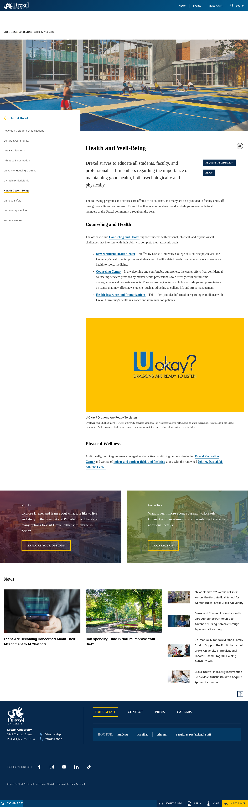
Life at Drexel (25, 32)
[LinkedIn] (76, 767)
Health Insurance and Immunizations (121, 294)
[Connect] (11, 803)
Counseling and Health (124, 237)
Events (197, 5)
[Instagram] (52, 767)
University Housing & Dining (20, 170)
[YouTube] (64, 767)
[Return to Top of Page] (240, 694)
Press (160, 712)
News (182, 5)
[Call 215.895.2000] (51, 739)
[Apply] (194, 803)
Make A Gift (215, 5)
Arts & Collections (14, 150)
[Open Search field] (237, 5)
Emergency (105, 712)
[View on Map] (51, 734)
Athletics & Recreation (17, 160)
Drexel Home (10, 32)
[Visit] (213, 803)
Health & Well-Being (16, 190)
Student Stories (13, 220)
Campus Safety (12, 200)
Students (122, 734)
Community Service (15, 210)
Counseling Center (108, 271)
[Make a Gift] (235, 803)
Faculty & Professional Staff (193, 734)
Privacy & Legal (76, 784)
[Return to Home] (16, 5)
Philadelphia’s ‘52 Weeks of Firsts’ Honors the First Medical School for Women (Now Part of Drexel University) (219, 597)
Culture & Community (16, 140)
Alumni (162, 734)
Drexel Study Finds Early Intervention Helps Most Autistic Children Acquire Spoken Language (218, 677)
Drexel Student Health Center (115, 254)
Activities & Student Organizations (24, 130)
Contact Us (163, 545)
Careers (184, 712)
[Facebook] (39, 767)
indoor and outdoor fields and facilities (139, 461)
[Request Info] (170, 803)
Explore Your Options (46, 545)
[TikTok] (89, 767)
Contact (135, 712)
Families (142, 734)
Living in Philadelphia (16, 180)
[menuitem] (31, 18)
